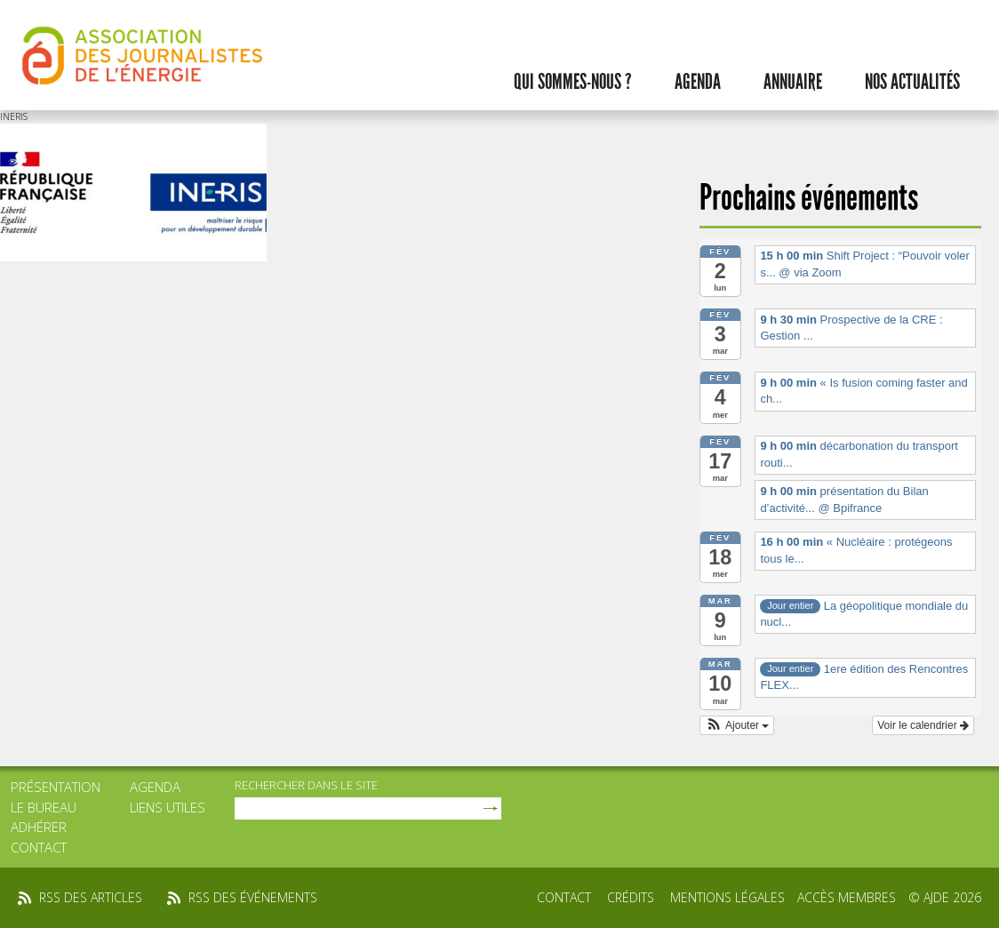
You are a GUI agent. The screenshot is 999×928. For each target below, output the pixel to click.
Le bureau (43, 807)
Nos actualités (912, 81)
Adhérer (39, 827)
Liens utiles (167, 807)
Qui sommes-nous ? (573, 81)
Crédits (630, 897)
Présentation (55, 787)
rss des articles (90, 897)
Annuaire (792, 81)
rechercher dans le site (306, 785)
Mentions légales (727, 897)
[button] (737, 725)
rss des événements (252, 897)
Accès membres (846, 897)
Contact (39, 847)
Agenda (698, 81)
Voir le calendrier (923, 725)
